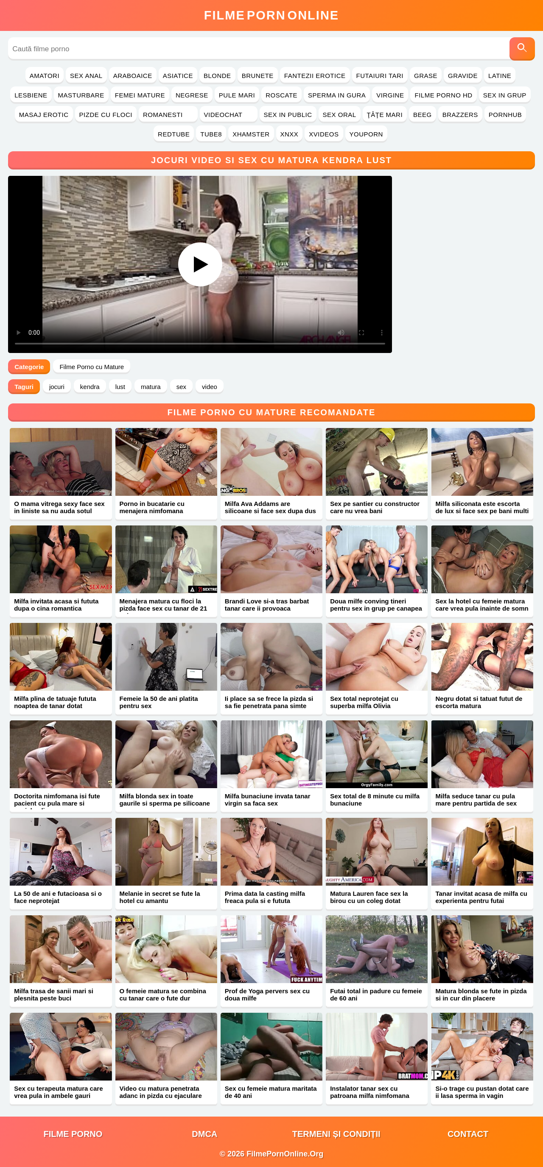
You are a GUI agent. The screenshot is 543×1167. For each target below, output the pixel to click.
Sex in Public (288, 114)
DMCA (204, 1134)
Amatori (44, 75)
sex (181, 386)
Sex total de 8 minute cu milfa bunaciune (375, 799)
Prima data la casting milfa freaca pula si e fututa (265, 897)
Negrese (192, 95)
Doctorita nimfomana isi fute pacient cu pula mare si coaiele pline (57, 803)
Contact (468, 1134)
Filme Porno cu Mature (91, 366)
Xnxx (289, 134)
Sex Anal (86, 75)
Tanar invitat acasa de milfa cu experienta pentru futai (481, 897)
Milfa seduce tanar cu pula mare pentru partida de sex (476, 799)
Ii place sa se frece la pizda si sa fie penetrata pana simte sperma (269, 706)
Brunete (258, 75)
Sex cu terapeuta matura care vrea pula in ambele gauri (58, 1092)
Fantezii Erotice (315, 75)
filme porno (72, 1134)
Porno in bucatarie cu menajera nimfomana (152, 507)
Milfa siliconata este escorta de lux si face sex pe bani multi (482, 507)
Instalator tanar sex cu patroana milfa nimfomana (369, 1092)
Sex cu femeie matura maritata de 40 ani (271, 1092)
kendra (90, 386)
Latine (499, 75)
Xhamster (250, 134)
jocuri (56, 386)
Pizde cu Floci (105, 114)
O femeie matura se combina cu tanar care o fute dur (163, 994)
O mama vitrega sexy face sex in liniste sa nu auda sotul (59, 507)
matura (151, 386)
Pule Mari (237, 95)
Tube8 (211, 134)
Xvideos (324, 134)
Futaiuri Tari (380, 75)
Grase (425, 75)
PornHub (505, 114)
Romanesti (168, 114)
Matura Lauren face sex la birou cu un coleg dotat (369, 897)
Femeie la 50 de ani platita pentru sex (159, 702)
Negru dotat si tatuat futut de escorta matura (478, 702)
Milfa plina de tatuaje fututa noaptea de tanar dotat (55, 702)
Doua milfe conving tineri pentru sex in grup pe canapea (376, 604)
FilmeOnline (271, 15)
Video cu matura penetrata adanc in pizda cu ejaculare (161, 1092)
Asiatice (178, 75)
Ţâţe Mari (385, 114)
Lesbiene (30, 95)
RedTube (174, 134)
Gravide (463, 75)
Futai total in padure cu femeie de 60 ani (376, 994)
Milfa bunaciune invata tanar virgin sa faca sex (268, 799)
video (209, 386)
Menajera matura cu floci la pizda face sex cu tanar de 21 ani (163, 608)
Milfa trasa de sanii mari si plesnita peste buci (53, 994)
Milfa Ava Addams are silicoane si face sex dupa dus (270, 507)
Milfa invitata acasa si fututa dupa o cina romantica (56, 604)
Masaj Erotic (44, 114)
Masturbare (81, 95)
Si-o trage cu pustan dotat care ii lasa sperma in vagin (482, 1092)
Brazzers (460, 114)
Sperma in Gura (337, 95)
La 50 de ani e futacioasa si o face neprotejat (58, 897)
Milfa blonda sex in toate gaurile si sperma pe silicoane (165, 799)
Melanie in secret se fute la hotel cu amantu (160, 897)
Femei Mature (140, 95)
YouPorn (366, 134)
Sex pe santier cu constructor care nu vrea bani (375, 507)
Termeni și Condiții (336, 1134)
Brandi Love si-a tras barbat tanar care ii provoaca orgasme (267, 608)
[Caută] (522, 49)
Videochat (228, 114)
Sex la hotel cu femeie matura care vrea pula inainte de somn (481, 604)
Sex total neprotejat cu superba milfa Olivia (364, 702)
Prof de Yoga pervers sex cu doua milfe (267, 994)
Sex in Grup (504, 95)
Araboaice (132, 75)
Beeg (422, 114)
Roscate (281, 95)
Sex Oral (339, 114)
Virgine (390, 95)
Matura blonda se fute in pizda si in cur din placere (480, 994)
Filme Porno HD (443, 95)
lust (120, 386)
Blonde (217, 75)
